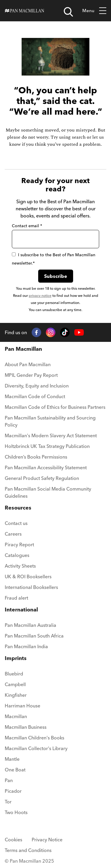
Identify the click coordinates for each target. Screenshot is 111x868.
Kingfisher (16, 695)
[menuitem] (55, 366)
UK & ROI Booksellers (28, 576)
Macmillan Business (25, 727)
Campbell (15, 684)
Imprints (16, 658)
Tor (8, 802)
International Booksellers (31, 587)
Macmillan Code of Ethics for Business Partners (55, 407)
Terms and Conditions (28, 850)
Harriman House (22, 706)
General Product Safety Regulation (42, 478)
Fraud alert (16, 598)
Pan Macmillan (23, 348)
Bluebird (14, 674)
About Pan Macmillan (28, 364)
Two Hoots (16, 812)
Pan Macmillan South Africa (34, 636)
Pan (9, 780)
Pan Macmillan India (26, 646)
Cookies (13, 840)
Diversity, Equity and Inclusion (37, 386)
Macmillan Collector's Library (36, 748)
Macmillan (16, 716)
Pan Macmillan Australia (30, 625)
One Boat (15, 770)
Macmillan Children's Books (34, 738)
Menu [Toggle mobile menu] (94, 11)
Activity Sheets (20, 566)
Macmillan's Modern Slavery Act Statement (51, 435)
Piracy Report (19, 544)
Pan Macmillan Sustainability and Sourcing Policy (50, 421)
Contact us (16, 523)
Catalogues (17, 555)
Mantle (12, 759)
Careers (13, 534)
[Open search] (68, 12)
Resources (18, 507)
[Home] (24, 11)
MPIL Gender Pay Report (31, 375)
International (21, 609)
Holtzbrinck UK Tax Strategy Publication (47, 446)
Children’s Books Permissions (36, 457)
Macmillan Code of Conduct (35, 396)
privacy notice (40, 295)
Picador (13, 791)
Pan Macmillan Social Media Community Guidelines (48, 492)
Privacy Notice (47, 840)
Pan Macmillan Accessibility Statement (46, 467)
